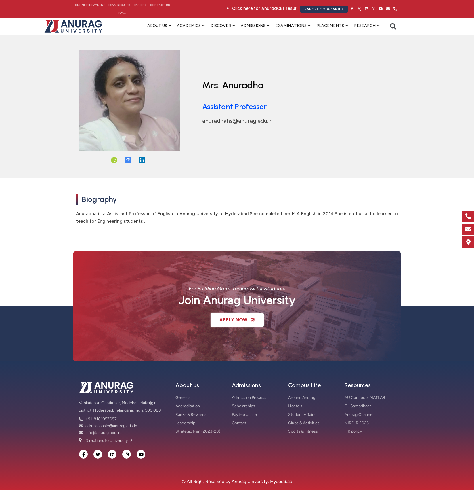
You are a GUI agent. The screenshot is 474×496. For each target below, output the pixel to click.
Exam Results (119, 5)
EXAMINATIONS (291, 25)
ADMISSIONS (253, 25)
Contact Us (160, 5)
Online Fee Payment (90, 5)
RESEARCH (365, 25)
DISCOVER (221, 25)
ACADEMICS (189, 25)
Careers (140, 5)
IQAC (122, 12)
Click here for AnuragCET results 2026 (284, 8)
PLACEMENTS (330, 25)
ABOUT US (157, 25)
